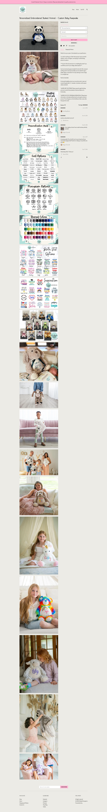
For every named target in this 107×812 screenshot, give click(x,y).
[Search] (87, 9)
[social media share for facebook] (61, 45)
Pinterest (45, 803)
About (77, 9)
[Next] (87, 157)
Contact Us (21, 805)
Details (62, 49)
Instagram (45, 801)
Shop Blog (45, 805)
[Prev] (61, 157)
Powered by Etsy (78, 803)
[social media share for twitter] (64, 45)
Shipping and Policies (23, 803)
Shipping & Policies (69, 49)
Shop (73, 9)
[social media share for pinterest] (66, 45)
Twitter (44, 806)
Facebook (45, 799)
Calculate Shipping (64, 25)
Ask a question (72, 45)
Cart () (82, 9)
